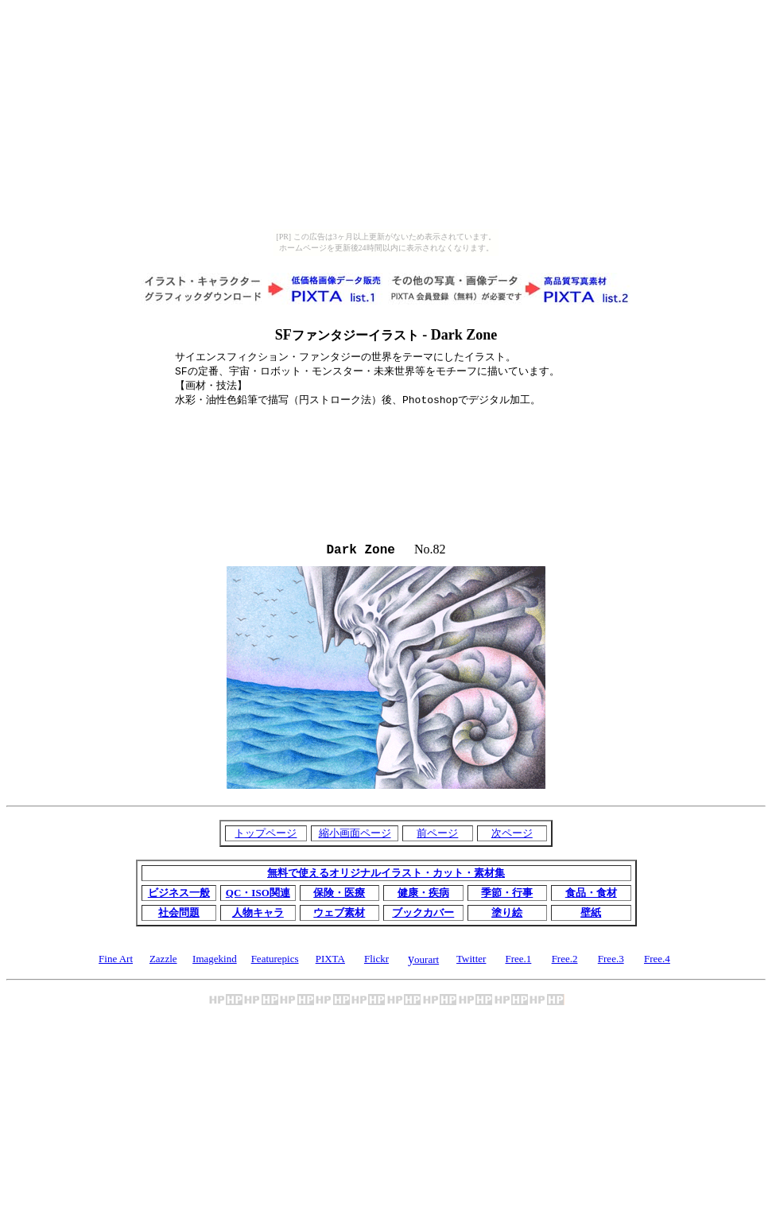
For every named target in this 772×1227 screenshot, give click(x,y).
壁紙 (590, 916)
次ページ (512, 836)
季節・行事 (507, 896)
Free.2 (565, 962)
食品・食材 (591, 896)
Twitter (471, 962)
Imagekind (214, 962)
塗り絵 (506, 916)
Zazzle (163, 962)
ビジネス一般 (179, 896)
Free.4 (657, 962)
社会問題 (179, 916)
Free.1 (518, 962)
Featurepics (275, 962)
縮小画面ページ (355, 836)
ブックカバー (423, 916)
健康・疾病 (423, 896)
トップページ (266, 836)
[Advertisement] (386, 431)
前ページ (437, 836)
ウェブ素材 (339, 916)
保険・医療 (339, 896)
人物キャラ (258, 916)
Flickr (376, 962)
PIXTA (330, 962)
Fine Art (116, 962)
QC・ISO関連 (258, 896)
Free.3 (611, 962)
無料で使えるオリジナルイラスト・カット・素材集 (386, 876)
